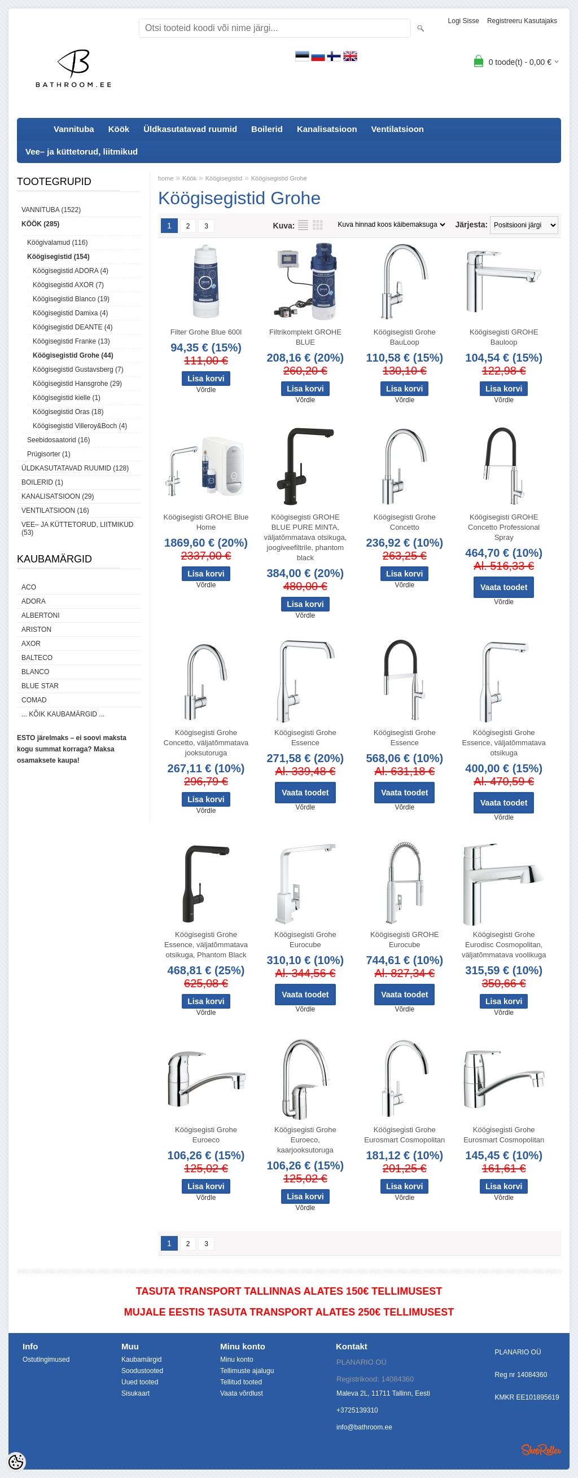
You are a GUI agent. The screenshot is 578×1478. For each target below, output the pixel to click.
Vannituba (74, 129)
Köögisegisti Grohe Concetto (405, 522)
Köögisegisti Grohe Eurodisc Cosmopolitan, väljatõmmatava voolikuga (504, 944)
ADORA (33, 601)
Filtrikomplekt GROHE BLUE (305, 337)
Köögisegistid (223, 178)
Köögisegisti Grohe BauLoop (405, 337)
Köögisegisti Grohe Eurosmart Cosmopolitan (404, 1134)
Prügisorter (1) (49, 454)
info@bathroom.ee (364, 1427)
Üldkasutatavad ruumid (190, 129)
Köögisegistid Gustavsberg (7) (78, 369)
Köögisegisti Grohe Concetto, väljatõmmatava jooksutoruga (206, 742)
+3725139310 (357, 1410)
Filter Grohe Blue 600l (206, 332)
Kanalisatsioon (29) (57, 496)
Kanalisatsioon (327, 129)
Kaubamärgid (141, 1359)
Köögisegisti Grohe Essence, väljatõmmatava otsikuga (504, 742)
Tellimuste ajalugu (247, 1371)
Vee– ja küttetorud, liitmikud (81, 151)
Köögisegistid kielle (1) (66, 398)
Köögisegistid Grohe (279, 178)
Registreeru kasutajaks (522, 21)
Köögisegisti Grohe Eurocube (305, 939)
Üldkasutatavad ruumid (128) (75, 468)
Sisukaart (135, 1393)
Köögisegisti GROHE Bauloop (504, 337)
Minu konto (236, 1359)
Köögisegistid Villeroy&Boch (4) (80, 426)
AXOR (31, 644)
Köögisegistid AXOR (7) (68, 285)
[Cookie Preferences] (16, 1462)
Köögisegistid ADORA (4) (70, 271)
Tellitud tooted (241, 1382)
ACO (28, 587)
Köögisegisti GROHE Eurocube (404, 939)
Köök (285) (40, 224)
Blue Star (40, 686)
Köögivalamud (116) (57, 243)
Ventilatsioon (397, 129)
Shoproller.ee (541, 1449)
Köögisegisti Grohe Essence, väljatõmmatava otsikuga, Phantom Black (206, 944)
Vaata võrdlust (241, 1393)
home (166, 178)
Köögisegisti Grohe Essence (305, 737)
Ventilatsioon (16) (55, 510)
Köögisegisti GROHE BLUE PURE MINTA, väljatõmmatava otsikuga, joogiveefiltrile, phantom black (305, 537)
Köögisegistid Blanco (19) (71, 299)
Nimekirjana (303, 225)
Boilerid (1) (42, 482)
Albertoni (40, 615)
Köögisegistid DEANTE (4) (72, 327)
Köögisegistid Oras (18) (68, 412)
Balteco (36, 658)
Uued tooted (139, 1382)
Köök (119, 129)
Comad (34, 700)
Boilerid (267, 129)
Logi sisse (463, 21)
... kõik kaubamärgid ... (62, 714)
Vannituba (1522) (51, 210)
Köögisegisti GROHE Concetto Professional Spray (504, 527)
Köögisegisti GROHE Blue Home (205, 522)
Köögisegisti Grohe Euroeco (206, 1134)
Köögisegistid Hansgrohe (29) (77, 384)
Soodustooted (142, 1371)
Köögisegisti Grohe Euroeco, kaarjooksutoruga (305, 1139)
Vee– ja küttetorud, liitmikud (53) (77, 528)
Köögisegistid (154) (58, 257)
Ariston (36, 630)
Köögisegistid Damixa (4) (70, 313)
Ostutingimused (46, 1359)
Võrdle (206, 390)
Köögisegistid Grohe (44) (73, 355)
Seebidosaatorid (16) (58, 440)
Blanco (35, 672)
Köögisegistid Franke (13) (71, 341)
